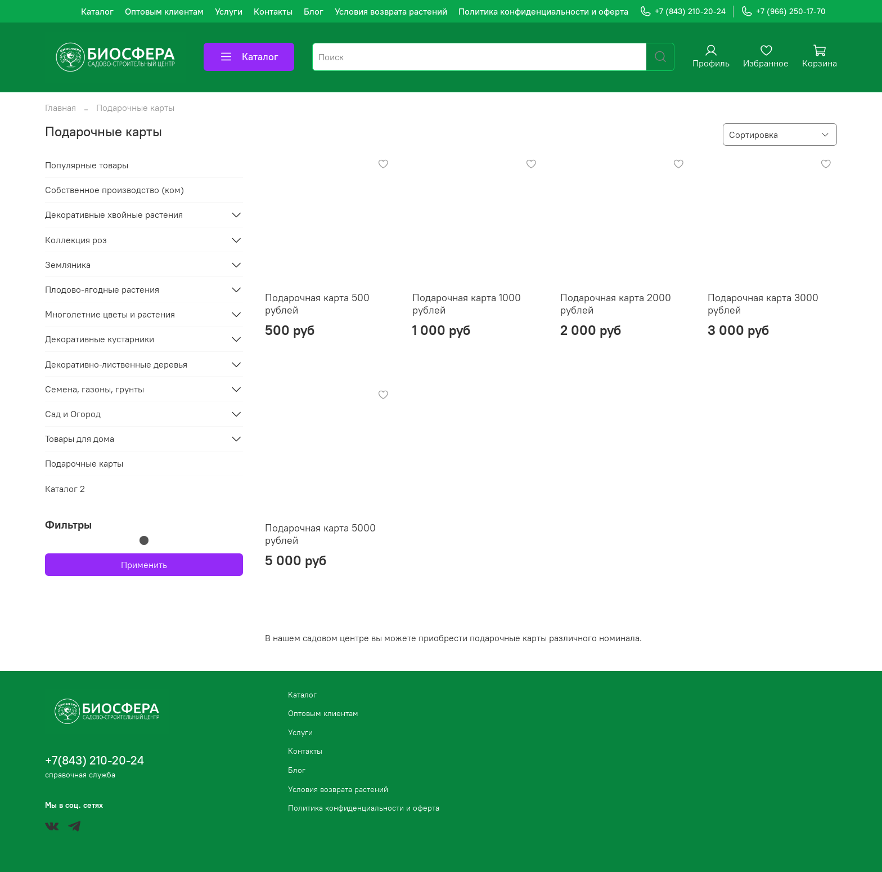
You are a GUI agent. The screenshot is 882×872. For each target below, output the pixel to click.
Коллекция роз (76, 239)
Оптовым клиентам (164, 11)
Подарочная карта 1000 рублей (466, 304)
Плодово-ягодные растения (102, 289)
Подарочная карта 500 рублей (317, 304)
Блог (313, 11)
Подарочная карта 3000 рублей (763, 304)
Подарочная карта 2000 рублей (615, 304)
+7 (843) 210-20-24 (683, 11)
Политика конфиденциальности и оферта (543, 11)
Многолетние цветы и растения (110, 314)
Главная (60, 107)
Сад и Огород (73, 413)
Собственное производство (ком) (114, 189)
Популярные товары (86, 165)
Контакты (273, 11)
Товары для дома (79, 438)
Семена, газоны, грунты (94, 389)
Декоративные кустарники (99, 339)
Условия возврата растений (391, 11)
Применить (144, 564)
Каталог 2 (65, 488)
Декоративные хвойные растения (114, 214)
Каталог (97, 11)
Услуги (228, 11)
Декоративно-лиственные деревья (116, 364)
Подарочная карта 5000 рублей (320, 534)
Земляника (68, 264)
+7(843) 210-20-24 (94, 760)
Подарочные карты (84, 463)
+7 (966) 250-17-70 (783, 11)
